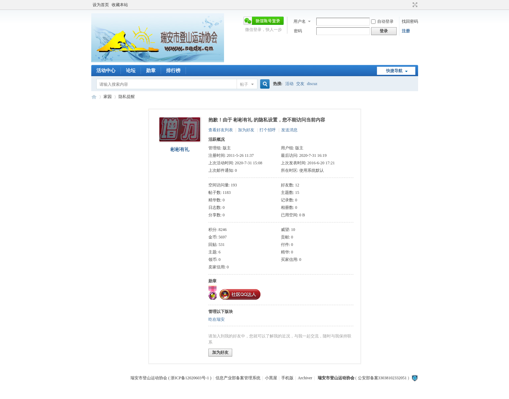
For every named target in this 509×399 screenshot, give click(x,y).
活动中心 (105, 70)
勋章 (151, 70)
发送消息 (289, 130)
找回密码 (410, 21)
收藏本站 (120, 4)
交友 (300, 83)
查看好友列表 (220, 130)
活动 (289, 83)
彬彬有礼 (179, 149)
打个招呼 (267, 130)
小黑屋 (271, 378)
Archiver (305, 378)
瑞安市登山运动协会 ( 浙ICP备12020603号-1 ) (170, 378)
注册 (406, 31)
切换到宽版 (414, 5)
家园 (108, 96)
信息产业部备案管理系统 (238, 378)
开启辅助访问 (408, 5)
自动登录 (382, 21)
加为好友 (246, 130)
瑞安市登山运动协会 (94, 97)
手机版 (287, 378)
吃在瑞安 (216, 319)
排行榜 (173, 70)
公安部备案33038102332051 (382, 378)
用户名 (299, 21)
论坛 (131, 70)
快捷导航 (394, 70)
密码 (298, 31)
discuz (312, 83)
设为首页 (101, 4)
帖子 (244, 84)
